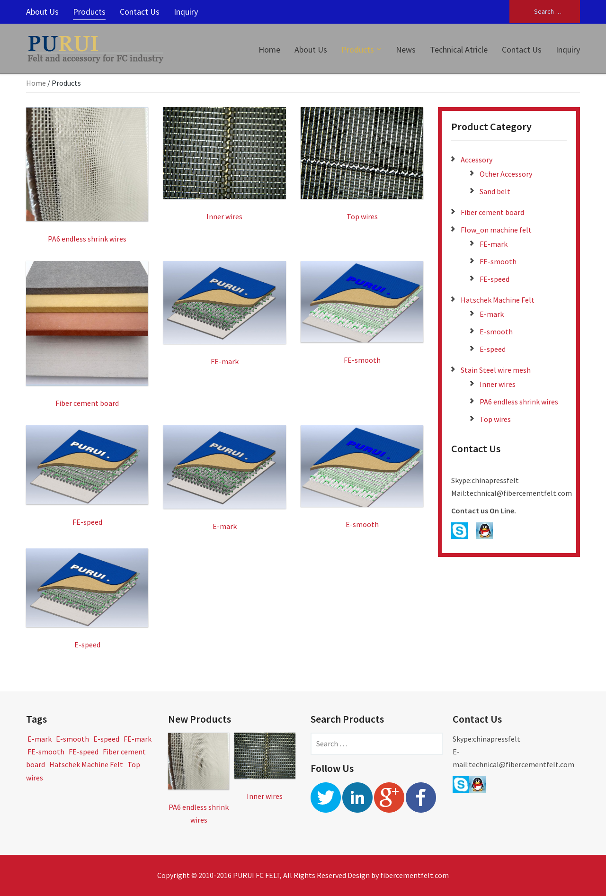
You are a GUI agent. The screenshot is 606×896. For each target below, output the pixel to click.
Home (269, 49)
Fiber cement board (492, 212)
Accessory (476, 159)
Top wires (495, 419)
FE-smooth (498, 261)
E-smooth (496, 331)
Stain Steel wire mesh (496, 370)
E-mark (492, 314)
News (406, 49)
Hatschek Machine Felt (498, 300)
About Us (42, 11)
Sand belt (495, 191)
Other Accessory (506, 174)
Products (89, 11)
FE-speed (494, 279)
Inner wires (498, 384)
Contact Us (140, 11)
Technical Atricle (459, 49)
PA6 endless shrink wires (519, 401)
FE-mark (494, 244)
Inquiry (186, 11)
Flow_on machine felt (496, 229)
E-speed (493, 349)
